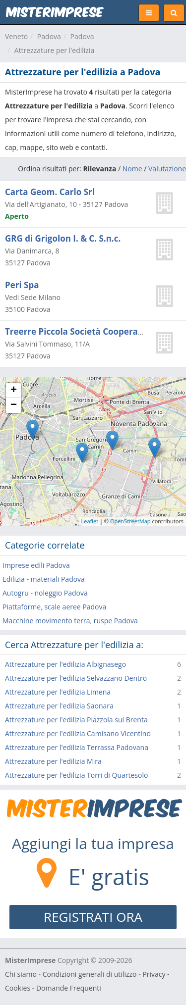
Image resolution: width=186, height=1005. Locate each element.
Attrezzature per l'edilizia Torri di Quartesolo (76, 775)
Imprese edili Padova (36, 565)
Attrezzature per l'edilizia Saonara (59, 705)
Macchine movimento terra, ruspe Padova (70, 620)
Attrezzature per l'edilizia (54, 50)
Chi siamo (21, 974)
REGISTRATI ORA (93, 917)
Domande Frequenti (68, 988)
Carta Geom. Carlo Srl (50, 192)
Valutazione (167, 168)
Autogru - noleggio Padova (45, 593)
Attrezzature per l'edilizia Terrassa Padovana (76, 747)
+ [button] (13, 390)
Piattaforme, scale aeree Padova (54, 606)
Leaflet (90, 521)
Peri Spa (22, 285)
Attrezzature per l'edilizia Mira (53, 761)
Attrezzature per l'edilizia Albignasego (65, 664)
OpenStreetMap (130, 521)
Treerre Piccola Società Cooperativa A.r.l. (90, 331)
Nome (132, 168)
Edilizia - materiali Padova (43, 579)
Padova (49, 36)
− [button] (13, 405)
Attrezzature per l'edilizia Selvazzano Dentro (76, 678)
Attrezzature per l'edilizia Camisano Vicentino (78, 733)
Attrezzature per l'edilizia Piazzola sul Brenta (76, 719)
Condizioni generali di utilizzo (90, 974)
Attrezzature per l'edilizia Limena (58, 692)
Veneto (16, 36)
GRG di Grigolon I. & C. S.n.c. (63, 238)
